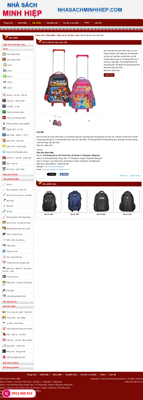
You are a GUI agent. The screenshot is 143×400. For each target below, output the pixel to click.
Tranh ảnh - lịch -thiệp (16, 318)
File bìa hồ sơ (12, 277)
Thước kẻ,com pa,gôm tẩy (18, 263)
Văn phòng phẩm (11, 179)
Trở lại (125, 176)
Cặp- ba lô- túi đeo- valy (14, 44)
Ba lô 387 (75, 214)
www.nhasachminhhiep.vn (54, 167)
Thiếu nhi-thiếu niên (15, 112)
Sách (5, 49)
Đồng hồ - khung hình (16, 351)
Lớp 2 (9, 71)
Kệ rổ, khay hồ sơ (14, 234)
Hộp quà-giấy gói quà (16, 357)
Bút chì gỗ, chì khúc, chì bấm (19, 195)
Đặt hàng (109, 75)
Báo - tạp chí (12, 163)
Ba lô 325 (101, 214)
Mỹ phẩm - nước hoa (16, 346)
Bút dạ (9, 211)
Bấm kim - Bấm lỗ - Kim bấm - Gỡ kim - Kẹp (17, 269)
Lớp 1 (9, 65)
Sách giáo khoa (13, 54)
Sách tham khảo (14, 60)
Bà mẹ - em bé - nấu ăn (17, 95)
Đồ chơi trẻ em (10, 302)
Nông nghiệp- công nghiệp (18, 124)
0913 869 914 (22, 393)
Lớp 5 (9, 88)
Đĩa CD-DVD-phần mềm (17, 152)
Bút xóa (10, 206)
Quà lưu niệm (9, 306)
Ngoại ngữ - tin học (15, 129)
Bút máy (10, 201)
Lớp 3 (9, 76)
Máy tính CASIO (10, 174)
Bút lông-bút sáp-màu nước (18, 228)
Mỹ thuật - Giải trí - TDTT (17, 135)
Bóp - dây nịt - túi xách (16, 334)
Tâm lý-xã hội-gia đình (16, 118)
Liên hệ (98, 23)
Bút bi (9, 184)
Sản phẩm (36, 23)
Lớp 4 (9, 82)
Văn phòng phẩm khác (16, 296)
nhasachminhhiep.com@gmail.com (55, 169)
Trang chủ (8, 23)
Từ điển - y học (13, 106)
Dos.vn (140, 382)
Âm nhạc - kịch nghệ (15, 169)
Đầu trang (136, 176)
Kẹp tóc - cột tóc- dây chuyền (19, 340)
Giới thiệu (22, 23)
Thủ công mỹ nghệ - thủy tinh (19, 312)
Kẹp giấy (10, 290)
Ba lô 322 (127, 214)
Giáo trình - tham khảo (16, 146)
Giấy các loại (12, 251)
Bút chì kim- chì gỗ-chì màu (18, 223)
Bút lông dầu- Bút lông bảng (18, 217)
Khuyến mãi (52, 23)
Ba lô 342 (49, 214)
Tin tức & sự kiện (71, 23)
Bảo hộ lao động (10, 363)
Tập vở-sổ (11, 246)
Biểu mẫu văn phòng (15, 240)
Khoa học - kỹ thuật (15, 141)
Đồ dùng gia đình (11, 367)
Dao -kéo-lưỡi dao (14, 257)
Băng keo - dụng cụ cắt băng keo (17, 283)
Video (86, 22)
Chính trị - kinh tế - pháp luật (19, 158)
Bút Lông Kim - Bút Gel (16, 190)
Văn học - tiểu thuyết (16, 101)
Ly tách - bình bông (15, 323)
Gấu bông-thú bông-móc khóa (19, 329)
